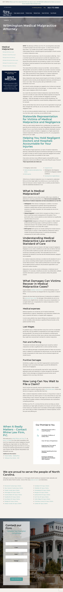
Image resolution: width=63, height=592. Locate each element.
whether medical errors (37, 290)
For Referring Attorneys (37, 7)
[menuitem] (5, 13)
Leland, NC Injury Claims (41, 503)
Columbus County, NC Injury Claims (44, 501)
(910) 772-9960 (7, 440)
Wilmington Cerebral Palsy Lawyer (9, 54)
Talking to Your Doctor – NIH (12, 458)
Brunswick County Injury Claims (13, 486)
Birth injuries (27, 174)
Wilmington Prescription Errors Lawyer (10, 63)
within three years (49, 389)
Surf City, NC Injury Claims (42, 497)
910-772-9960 (53, 8)
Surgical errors (48, 168)
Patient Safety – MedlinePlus (12, 455)
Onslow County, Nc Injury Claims (13, 503)
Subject (16, 554)
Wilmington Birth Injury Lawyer (8, 51)
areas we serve (35, 479)
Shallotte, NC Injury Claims (42, 488)
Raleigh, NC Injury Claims (11, 501)
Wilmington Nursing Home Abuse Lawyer (10, 60)
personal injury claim (31, 298)
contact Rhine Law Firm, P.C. (19, 438)
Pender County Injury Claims (12, 490)
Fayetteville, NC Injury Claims (12, 497)
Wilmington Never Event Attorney (9, 57)
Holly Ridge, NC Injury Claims (42, 499)
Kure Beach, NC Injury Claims (12, 499)
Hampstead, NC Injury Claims (42, 490)
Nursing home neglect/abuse (52, 176)
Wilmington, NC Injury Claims (12, 492)
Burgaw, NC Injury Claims (41, 492)
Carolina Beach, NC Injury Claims (13, 494)
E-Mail (16, 547)
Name (16, 540)
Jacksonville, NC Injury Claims (42, 494)
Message (16, 560)
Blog (45, 7)
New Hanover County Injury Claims (14, 488)
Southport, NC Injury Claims (42, 486)
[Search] (10, 20)
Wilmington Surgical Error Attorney (9, 65)
